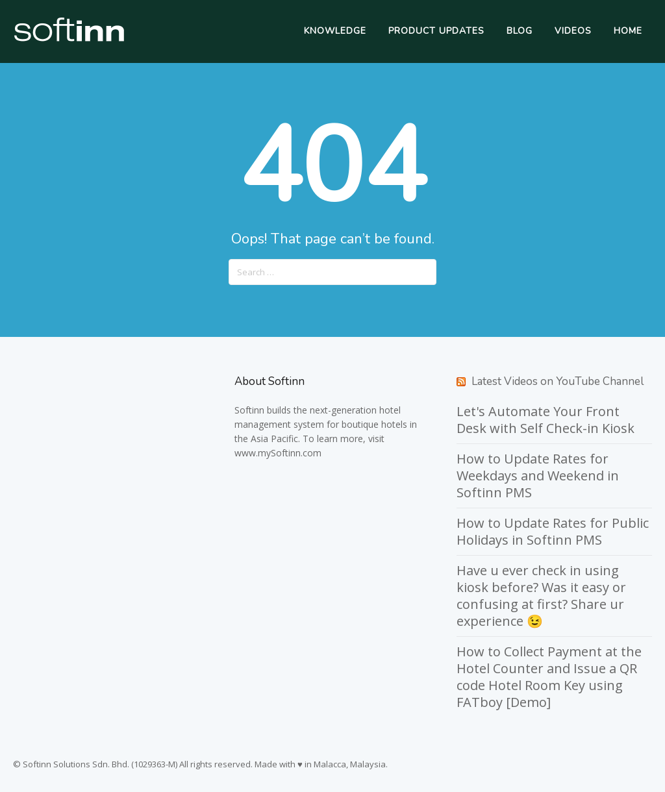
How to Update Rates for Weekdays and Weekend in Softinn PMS (538, 475)
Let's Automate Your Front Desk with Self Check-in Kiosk (545, 419)
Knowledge (335, 31)
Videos (573, 31)
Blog (520, 31)
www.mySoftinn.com (277, 453)
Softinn (249, 410)
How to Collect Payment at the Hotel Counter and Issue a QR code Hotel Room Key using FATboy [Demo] (549, 677)
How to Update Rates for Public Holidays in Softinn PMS (553, 531)
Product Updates (436, 31)
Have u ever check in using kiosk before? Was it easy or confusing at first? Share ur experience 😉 (541, 596)
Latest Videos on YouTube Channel (557, 381)
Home (628, 31)
